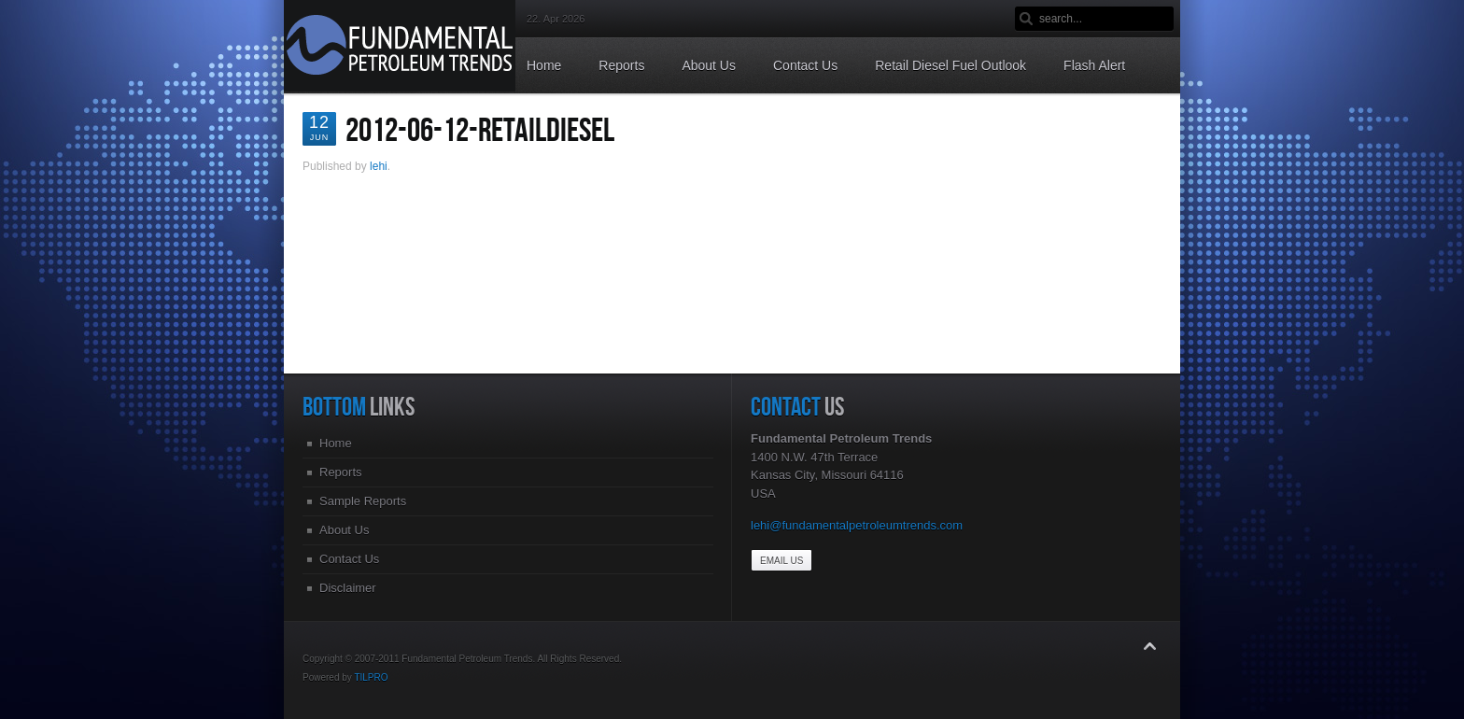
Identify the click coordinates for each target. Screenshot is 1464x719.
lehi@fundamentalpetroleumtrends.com (857, 525)
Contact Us (349, 559)
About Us (344, 530)
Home (335, 443)
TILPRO (370, 677)
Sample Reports (362, 501)
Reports (340, 472)
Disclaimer (347, 588)
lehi (378, 166)
